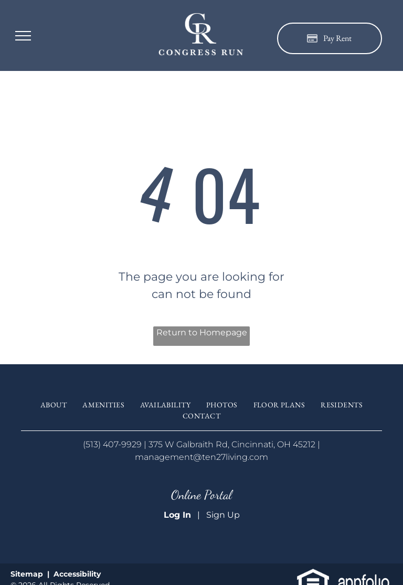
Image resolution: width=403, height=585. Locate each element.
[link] (313, 575)
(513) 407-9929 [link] (112, 444)
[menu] (23, 35)
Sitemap (26, 574)
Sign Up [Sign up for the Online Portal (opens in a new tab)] (223, 515)
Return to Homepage (201, 332)
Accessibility (77, 574)
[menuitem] (54, 404)
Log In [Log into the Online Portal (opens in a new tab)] (177, 515)
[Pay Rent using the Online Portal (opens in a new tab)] (329, 38)
